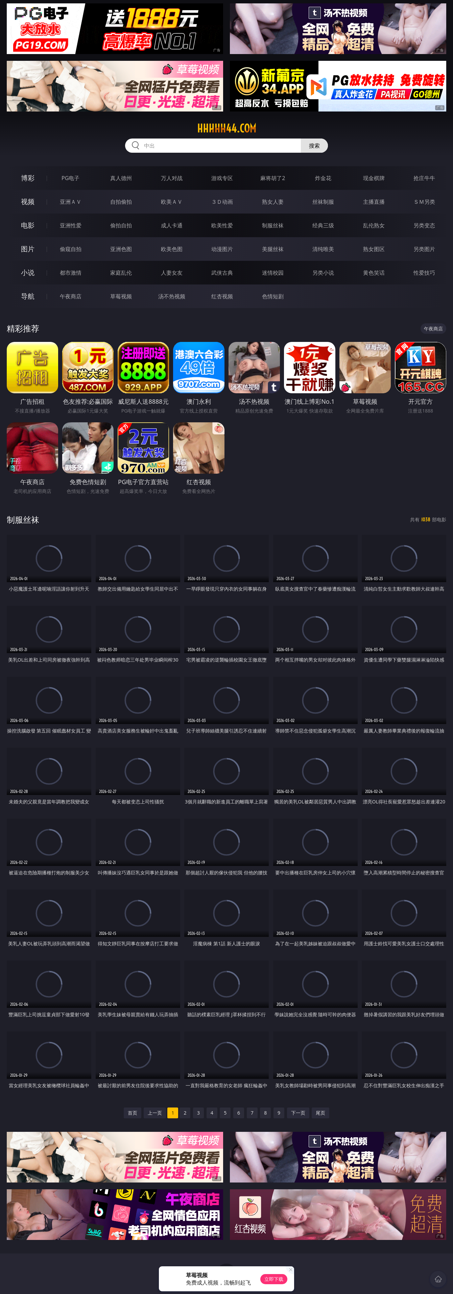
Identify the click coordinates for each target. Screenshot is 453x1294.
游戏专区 (222, 178)
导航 (27, 296)
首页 (132, 1113)
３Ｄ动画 (222, 201)
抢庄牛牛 (424, 178)
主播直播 (374, 201)
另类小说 (323, 272)
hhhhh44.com (226, 128)
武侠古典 (222, 272)
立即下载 (273, 1279)
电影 (27, 225)
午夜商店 (70, 296)
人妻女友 (172, 272)
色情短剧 (273, 296)
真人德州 (121, 178)
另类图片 (424, 249)
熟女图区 (374, 249)
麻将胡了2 (272, 178)
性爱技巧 (424, 272)
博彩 (27, 177)
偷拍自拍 (121, 225)
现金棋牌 (374, 178)
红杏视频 (222, 296)
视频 (27, 201)
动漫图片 (222, 249)
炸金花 (323, 178)
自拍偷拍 (121, 201)
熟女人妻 (273, 201)
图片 (27, 248)
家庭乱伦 (121, 272)
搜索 (314, 145)
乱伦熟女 (374, 225)
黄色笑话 (374, 272)
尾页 (320, 1113)
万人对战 (172, 178)
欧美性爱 (222, 225)
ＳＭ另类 (424, 201)
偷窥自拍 (70, 249)
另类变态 (424, 225)
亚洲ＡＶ (70, 201)
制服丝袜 (273, 225)
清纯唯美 (323, 249)
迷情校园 (273, 272)
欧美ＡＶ (172, 201)
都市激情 (70, 272)
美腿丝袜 (273, 249)
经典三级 (323, 225)
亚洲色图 (121, 249)
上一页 (155, 1113)
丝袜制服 (323, 201)
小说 (27, 272)
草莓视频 (121, 296)
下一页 (298, 1113)
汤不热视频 (171, 296)
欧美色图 (172, 249)
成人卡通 (172, 225)
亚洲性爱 (70, 225)
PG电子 (70, 178)
